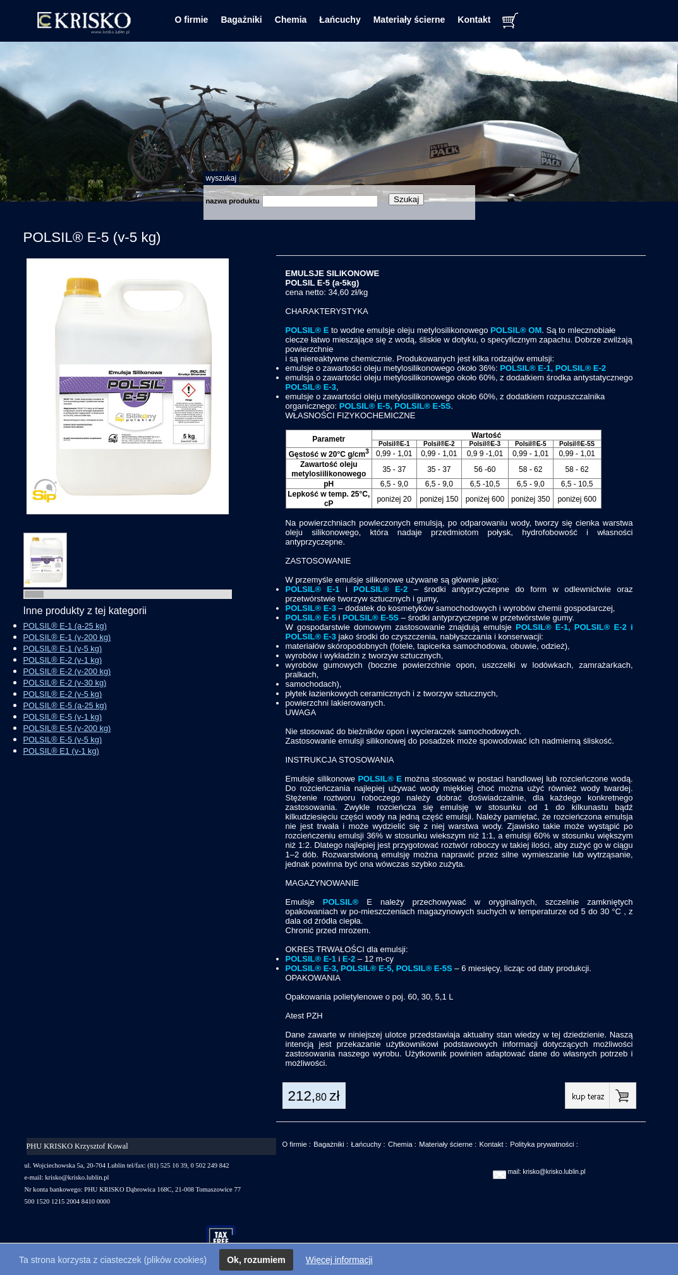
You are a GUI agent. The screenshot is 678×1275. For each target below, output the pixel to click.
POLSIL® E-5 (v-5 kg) (62, 739)
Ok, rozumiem (256, 1260)
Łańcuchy (339, 20)
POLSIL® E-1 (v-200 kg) (67, 637)
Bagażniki (241, 20)
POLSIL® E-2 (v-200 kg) (67, 671)
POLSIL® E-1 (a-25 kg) (65, 626)
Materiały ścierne (409, 20)
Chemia (291, 20)
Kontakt (473, 20)
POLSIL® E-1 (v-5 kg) (62, 648)
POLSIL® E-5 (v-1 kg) (62, 717)
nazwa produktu (233, 201)
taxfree (226, 1239)
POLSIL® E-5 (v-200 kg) (67, 728)
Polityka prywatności (542, 1144)
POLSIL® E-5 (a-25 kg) (65, 705)
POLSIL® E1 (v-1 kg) (61, 751)
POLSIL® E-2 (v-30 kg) (65, 682)
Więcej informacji (339, 1260)
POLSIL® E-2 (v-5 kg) (62, 694)
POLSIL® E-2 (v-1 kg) (62, 660)
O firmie (192, 20)
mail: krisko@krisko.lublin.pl (547, 1171)
